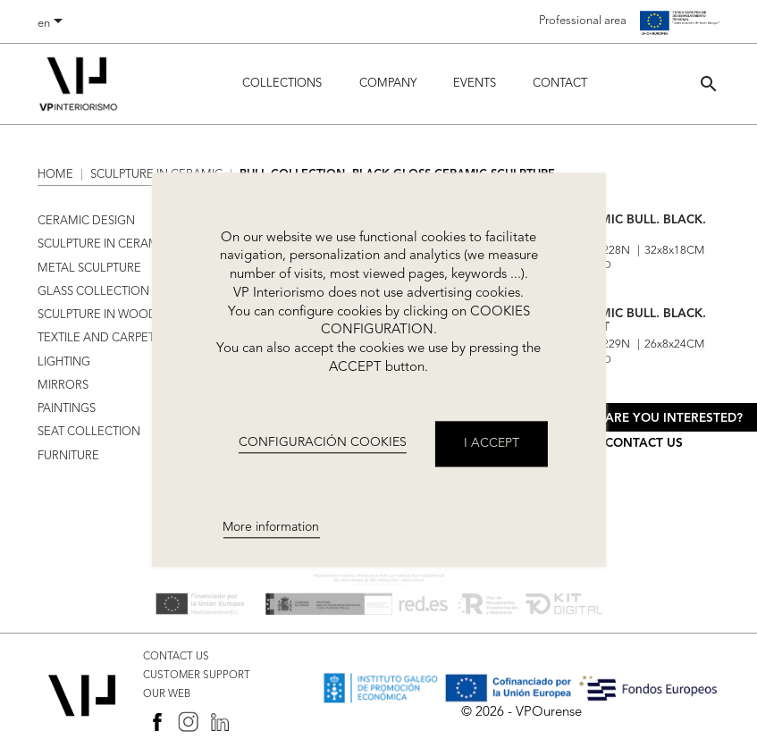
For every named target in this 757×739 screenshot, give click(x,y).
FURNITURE (68, 456)
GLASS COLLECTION (93, 292)
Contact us (644, 443)
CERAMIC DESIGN (86, 221)
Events (474, 83)
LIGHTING (64, 362)
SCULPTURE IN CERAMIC (104, 244)
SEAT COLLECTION (89, 432)
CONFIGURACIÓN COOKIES (323, 443)
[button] (708, 83)
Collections (282, 83)
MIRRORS (63, 385)
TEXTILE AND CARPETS (99, 338)
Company (387, 83)
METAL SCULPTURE (89, 268)
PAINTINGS (67, 409)
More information (271, 527)
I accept (491, 443)
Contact (560, 83)
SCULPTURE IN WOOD (97, 315)
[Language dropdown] (53, 24)
